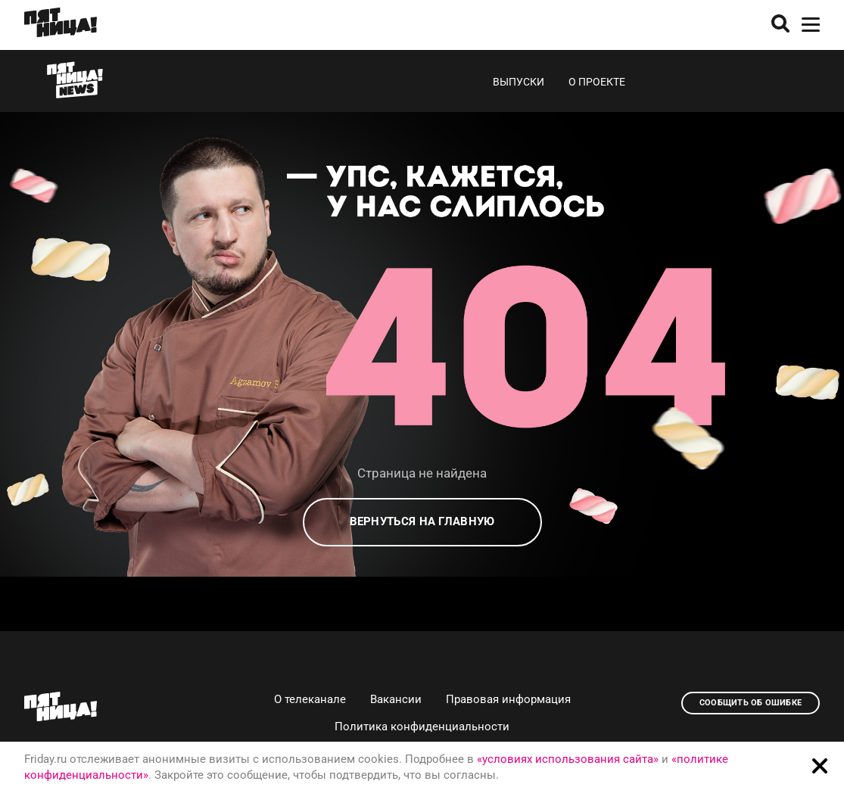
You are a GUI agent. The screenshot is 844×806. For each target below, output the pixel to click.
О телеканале (310, 699)
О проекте (596, 82)
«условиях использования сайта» (568, 759)
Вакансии (396, 699)
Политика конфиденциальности (422, 726)
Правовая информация (508, 699)
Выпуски (518, 82)
